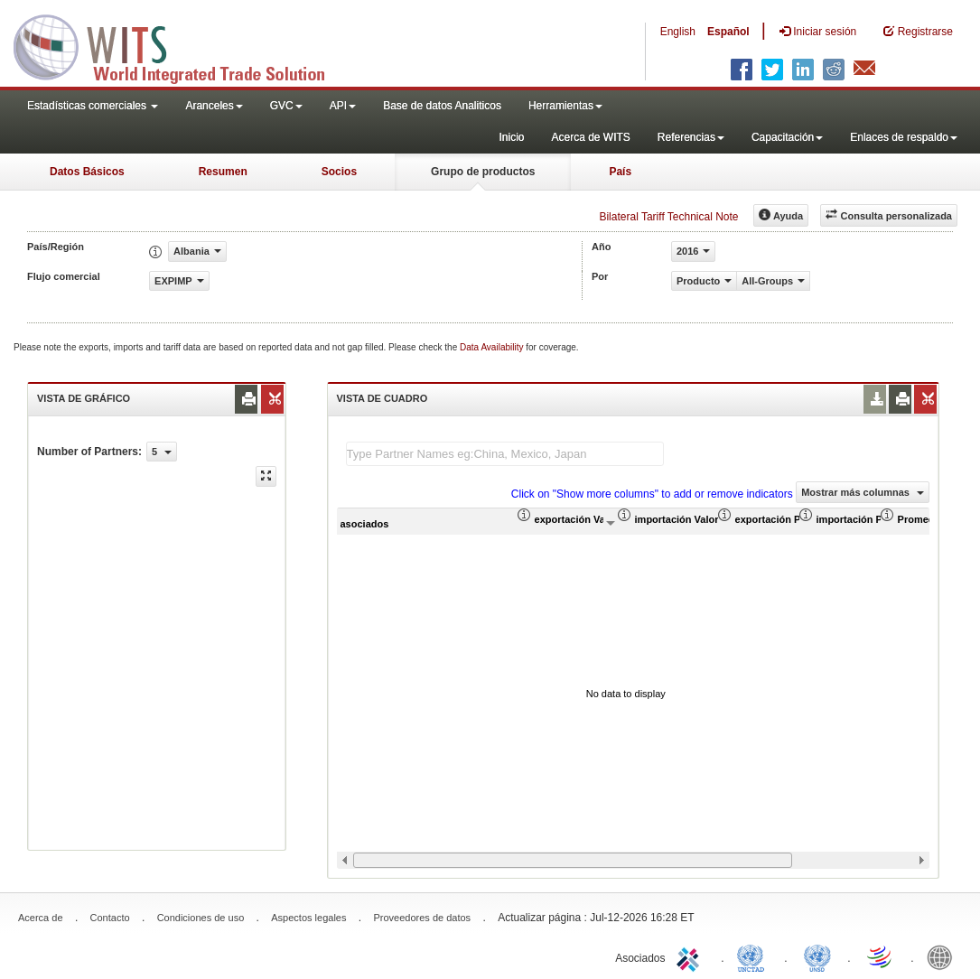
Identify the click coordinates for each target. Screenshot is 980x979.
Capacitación (787, 137)
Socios (339, 171)
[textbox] (505, 454)
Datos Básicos (87, 171)
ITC (691, 956)
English (677, 31)
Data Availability (493, 347)
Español (728, 31)
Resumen (223, 171)
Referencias (691, 137)
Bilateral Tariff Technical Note (668, 216)
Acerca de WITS (590, 137)
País (620, 171)
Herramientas (565, 105)
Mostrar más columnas (862, 492)
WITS (180, 45)
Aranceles (213, 105)
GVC (286, 105)
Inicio (511, 137)
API (343, 105)
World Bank (944, 956)
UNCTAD (754, 956)
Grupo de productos (483, 171)
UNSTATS (817, 956)
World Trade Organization (881, 956)
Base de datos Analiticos (442, 105)
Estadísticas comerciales (92, 105)
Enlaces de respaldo (903, 137)
